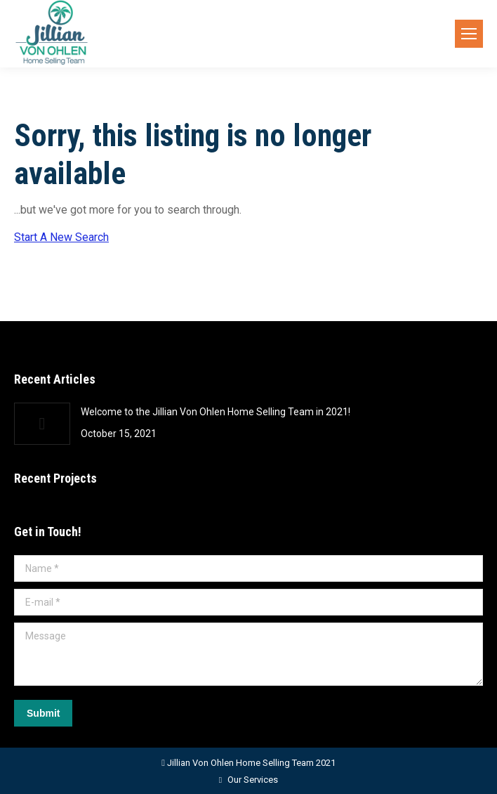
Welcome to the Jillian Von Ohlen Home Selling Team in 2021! (215, 411)
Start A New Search (61, 237)
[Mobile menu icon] (469, 34)
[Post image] (42, 424)
